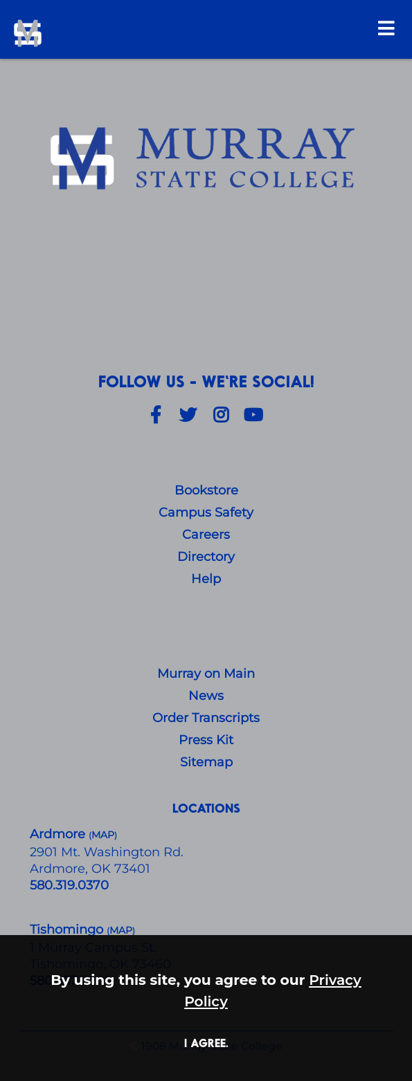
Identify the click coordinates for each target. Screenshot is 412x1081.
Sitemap (206, 762)
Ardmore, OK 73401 (90, 868)
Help (206, 578)
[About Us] (206, 160)
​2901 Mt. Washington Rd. (106, 852)
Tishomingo (68, 929)
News (206, 695)
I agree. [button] (206, 1042)
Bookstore (206, 490)
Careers (206, 534)
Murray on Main (206, 673)
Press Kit (206, 740)
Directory (206, 556)
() (121, 930)
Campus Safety (206, 512)
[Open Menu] (386, 28)
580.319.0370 (69, 885)
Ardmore (59, 834)
